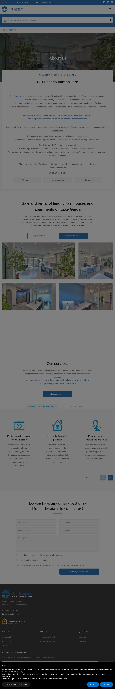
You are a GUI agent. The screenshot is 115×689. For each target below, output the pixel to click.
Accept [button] (106, 684)
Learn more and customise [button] (16, 684)
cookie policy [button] (18, 672)
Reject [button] (92, 684)
